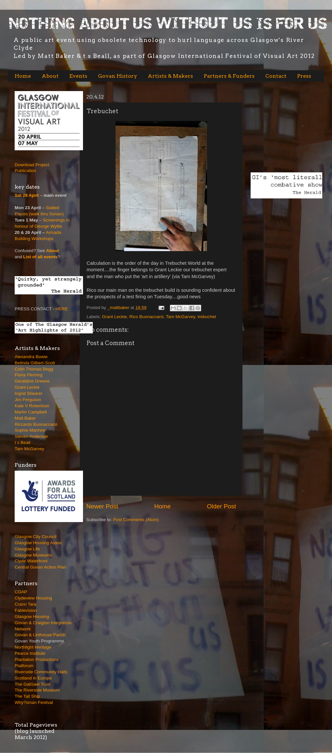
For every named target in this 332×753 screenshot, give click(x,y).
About (50, 76)
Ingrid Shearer (29, 393)
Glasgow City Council (35, 536)
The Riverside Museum (37, 690)
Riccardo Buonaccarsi (36, 424)
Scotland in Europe (33, 678)
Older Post (221, 506)
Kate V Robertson (32, 405)
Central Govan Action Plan (40, 567)
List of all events (40, 256)
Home (23, 76)
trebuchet (207, 316)
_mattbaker (119, 307)
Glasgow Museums (33, 555)
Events (78, 76)
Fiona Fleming (29, 374)
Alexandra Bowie (31, 356)
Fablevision (26, 610)
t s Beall (22, 442)
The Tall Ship (27, 696)
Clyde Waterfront (31, 560)
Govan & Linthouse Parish (40, 634)
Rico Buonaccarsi (146, 316)
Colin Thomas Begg (34, 369)
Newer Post (102, 506)
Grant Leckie (114, 316)
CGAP (21, 591)
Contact (275, 76)
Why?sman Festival (34, 702)
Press (304, 76)
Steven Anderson (31, 436)
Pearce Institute (30, 653)
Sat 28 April (27, 195)
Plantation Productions (37, 659)
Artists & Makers (170, 76)
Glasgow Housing (32, 616)
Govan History (117, 76)
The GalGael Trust (32, 684)
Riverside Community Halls (41, 671)
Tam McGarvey (180, 316)
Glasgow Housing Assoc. (39, 542)
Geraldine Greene (32, 381)
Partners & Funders (229, 76)
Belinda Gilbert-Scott (35, 362)
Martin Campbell (31, 412)
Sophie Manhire (30, 430)
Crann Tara (25, 604)
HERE (62, 308)
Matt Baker (25, 418)
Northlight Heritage (33, 647)
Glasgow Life (27, 548)
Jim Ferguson (28, 399)
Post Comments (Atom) (136, 519)
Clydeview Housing (33, 598)
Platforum (24, 665)
